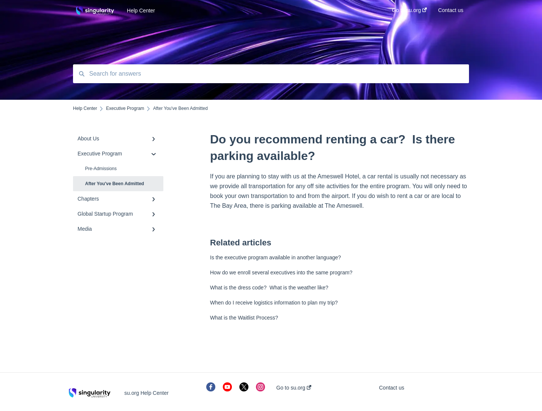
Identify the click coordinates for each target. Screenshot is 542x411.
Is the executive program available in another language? (275, 257)
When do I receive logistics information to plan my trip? (274, 303)
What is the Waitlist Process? (244, 318)
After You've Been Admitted (114, 183)
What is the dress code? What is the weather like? (269, 288)
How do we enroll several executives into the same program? (281, 272)
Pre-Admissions (101, 168)
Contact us (391, 388)
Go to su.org (293, 388)
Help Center (141, 11)
